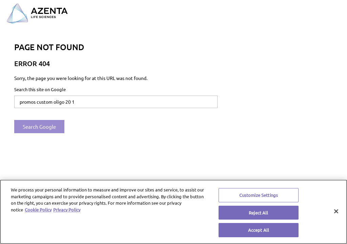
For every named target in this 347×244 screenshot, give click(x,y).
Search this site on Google (40, 89)
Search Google (39, 126)
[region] (173, 212)
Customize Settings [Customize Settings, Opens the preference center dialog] (258, 195)
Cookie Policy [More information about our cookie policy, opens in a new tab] (38, 209)
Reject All (258, 213)
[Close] (336, 211)
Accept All (258, 230)
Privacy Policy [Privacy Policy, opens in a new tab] (66, 209)
